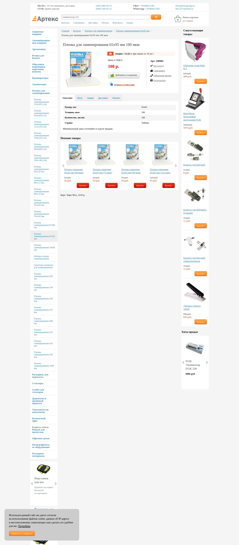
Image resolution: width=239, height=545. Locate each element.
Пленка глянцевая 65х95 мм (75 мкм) (102, 171)
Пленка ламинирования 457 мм (43, 310)
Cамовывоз (159, 70)
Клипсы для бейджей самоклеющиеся (194, 259)
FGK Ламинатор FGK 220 (193, 364)
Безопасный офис (38, 419)
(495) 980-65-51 (104, 5)
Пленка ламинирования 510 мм (43, 332)
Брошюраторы (40, 78)
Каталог (65, 22)
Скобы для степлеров (38, 390)
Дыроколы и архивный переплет (39, 401)
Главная (65, 30)
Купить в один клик (124, 84)
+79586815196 (146, 5)
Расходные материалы (38, 454)
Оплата (105, 22)
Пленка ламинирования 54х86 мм (44, 247)
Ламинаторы (39, 84)
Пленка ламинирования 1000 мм (44, 366)
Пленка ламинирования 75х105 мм (41, 202)
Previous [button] (63, 166)
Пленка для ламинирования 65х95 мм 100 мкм (84, 35)
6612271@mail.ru (184, 8)
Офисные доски (40, 438)
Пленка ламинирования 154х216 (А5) (41, 135)
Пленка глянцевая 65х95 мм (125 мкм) (160, 171)
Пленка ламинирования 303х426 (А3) (41, 113)
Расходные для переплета (40, 375)
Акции (129, 22)
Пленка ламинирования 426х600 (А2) (41, 146)
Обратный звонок (162, 75)
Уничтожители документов (40, 410)
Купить (83, 185)
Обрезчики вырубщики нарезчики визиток (38, 68)
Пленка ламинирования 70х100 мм (41, 214)
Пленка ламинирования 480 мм (43, 321)
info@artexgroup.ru (185, 5)
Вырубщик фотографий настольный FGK (192, 116)
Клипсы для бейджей (194, 164)
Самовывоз (79, 22)
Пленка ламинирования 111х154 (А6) (41, 124)
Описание (68, 98)
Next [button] (176, 166)
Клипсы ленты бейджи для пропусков (40, 429)
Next (55, 484)
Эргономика (39, 49)
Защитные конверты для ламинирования (43, 266)
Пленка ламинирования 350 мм (43, 298)
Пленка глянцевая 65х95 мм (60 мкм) (73, 171)
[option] (76, 166)
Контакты (117, 22)
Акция (90, 98)
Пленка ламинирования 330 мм (43, 287)
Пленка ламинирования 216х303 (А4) (41, 102)
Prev (32, 484)
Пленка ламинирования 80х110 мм (41, 191)
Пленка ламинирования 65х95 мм (44, 236)
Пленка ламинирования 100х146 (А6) (41, 158)
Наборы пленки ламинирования (41, 257)
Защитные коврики (38, 32)
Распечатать (159, 80)
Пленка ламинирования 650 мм (43, 354)
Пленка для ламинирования (41, 91)
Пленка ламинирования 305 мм (43, 276)
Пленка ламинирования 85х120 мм (41, 169)
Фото (79, 98)
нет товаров (188, 21)
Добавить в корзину (123, 75)
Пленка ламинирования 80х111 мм (41, 180)
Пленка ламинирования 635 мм (43, 343)
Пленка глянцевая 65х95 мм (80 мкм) (131, 171)
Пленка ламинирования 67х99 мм (44, 225)
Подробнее (24, 526)
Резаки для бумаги (38, 56)
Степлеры (37, 383)
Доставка (93, 22)
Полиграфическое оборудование (41, 446)
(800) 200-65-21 (104, 8)
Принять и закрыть (21, 533)
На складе (158, 65)
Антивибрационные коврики (41, 41)
